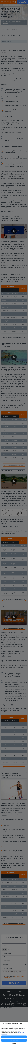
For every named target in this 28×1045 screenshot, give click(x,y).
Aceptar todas (14, 1037)
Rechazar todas (14, 1040)
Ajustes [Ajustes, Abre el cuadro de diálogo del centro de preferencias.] (14, 1043)
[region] (14, 1033)
